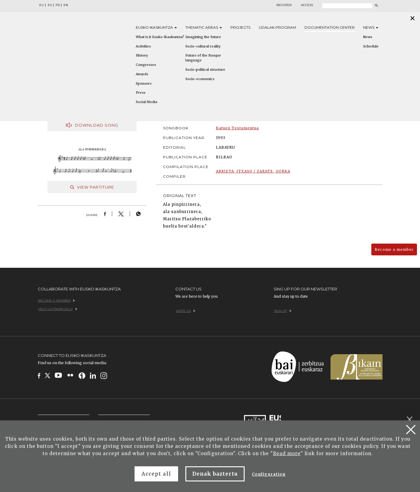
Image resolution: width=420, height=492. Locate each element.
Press (140, 92)
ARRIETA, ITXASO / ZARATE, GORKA (253, 171)
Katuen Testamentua (237, 128)
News (370, 27)
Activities (143, 46)
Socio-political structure (205, 69)
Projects (240, 27)
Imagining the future (203, 37)
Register (283, 5)
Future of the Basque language (203, 57)
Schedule (371, 46)
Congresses (146, 65)
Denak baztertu (215, 474)
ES (50, 5)
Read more (287, 453)
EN (65, 5)
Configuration (268, 474)
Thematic (203, 27)
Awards (142, 74)
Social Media (146, 102)
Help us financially (57, 309)
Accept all (156, 474)
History (142, 55)
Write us (185, 311)
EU (41, 5)
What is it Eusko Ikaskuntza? (160, 37)
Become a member (394, 249)
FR (58, 5)
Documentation (329, 27)
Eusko (156, 27)
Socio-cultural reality (202, 46)
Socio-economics (199, 79)
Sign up (282, 311)
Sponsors (143, 83)
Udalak (277, 27)
